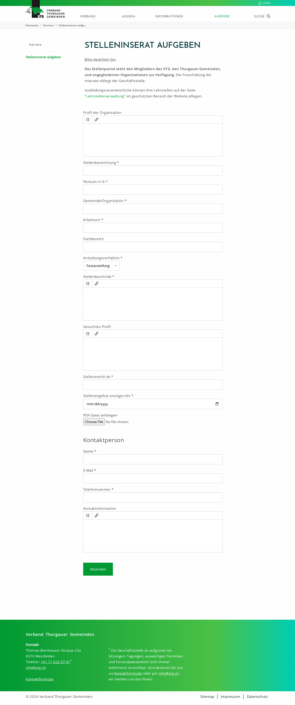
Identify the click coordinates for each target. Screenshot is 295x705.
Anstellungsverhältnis (101, 258)
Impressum (230, 696)
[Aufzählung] (87, 119)
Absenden (98, 569)
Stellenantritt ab (96, 376)
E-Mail (88, 470)
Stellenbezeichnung (99, 162)
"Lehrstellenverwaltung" (105, 96)
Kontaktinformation (99, 508)
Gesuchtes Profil (97, 326)
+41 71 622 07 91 (55, 661)
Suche (259, 16)
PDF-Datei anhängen (100, 415)
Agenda (128, 16)
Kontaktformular (40, 679)
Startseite (32, 25)
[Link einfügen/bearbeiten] (96, 119)
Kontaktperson (103, 440)
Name (88, 451)
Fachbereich (93, 238)
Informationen (169, 16)
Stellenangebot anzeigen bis (106, 395)
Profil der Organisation (102, 112)
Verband (88, 16)
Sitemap (207, 696)
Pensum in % (94, 181)
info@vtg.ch (36, 667)
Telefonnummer (97, 489)
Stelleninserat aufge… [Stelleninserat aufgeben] (73, 25)
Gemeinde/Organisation (103, 200)
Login (267, 3)
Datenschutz (257, 696)
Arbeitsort (91, 219)
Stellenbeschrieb (97, 276)
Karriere (222, 16)
